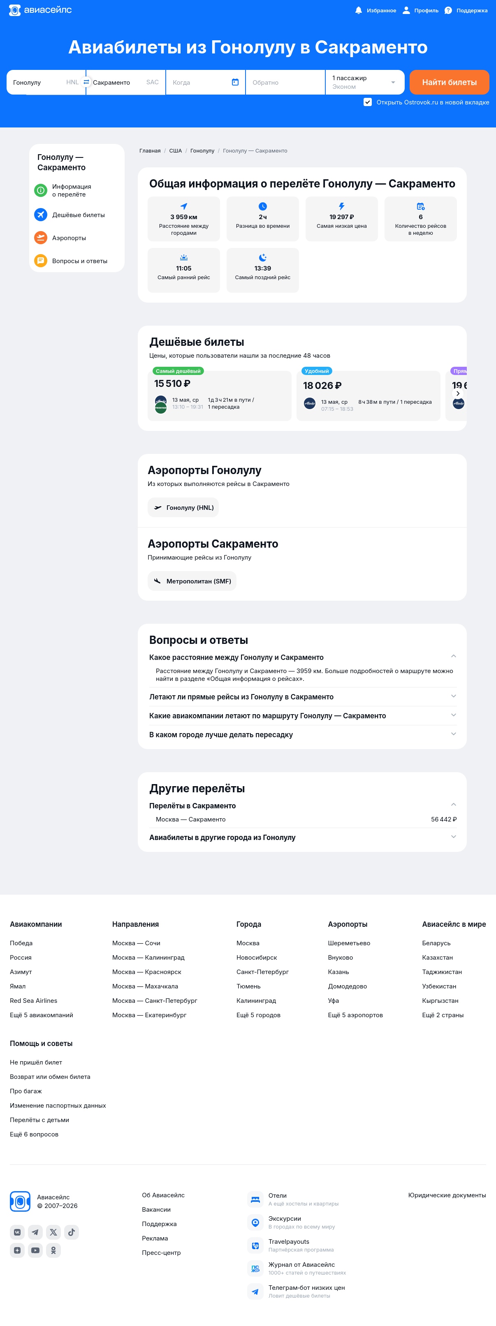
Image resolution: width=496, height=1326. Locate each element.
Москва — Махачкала (145, 986)
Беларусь (436, 943)
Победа (21, 943)
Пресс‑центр (161, 1253)
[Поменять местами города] (86, 81)
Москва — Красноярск (146, 972)
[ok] (53, 1250)
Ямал (17, 986)
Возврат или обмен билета (50, 1077)
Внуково (340, 957)
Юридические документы (447, 1195)
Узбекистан (439, 986)
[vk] (17, 1232)
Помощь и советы (41, 1043)
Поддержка (159, 1224)
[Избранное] (375, 10)
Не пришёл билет (36, 1062)
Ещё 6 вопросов (34, 1134)
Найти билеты (449, 82)
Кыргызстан (440, 1000)
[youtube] (35, 1250)
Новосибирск (256, 957)
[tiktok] (71, 1232)
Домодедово (347, 986)
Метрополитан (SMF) (192, 581)
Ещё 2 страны (443, 1015)
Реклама (155, 1238)
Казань (338, 972)
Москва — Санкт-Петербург (154, 1000)
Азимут (21, 972)
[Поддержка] (465, 10)
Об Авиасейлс (163, 1195)
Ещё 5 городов (258, 1015)
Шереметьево (349, 943)
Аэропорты (347, 924)
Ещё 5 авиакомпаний (41, 1015)
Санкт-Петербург (262, 972)
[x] (53, 1232)
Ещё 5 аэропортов (355, 1015)
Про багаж (26, 1091)
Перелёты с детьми (39, 1120)
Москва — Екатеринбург (149, 1015)
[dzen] (17, 1250)
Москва (248, 943)
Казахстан (437, 957)
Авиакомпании (36, 924)
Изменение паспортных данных (58, 1105)
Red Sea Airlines (33, 1000)
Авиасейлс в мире (454, 924)
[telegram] (35, 1232)
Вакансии (156, 1209)
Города (249, 924)
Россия (21, 957)
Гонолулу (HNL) (183, 507)
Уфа (333, 1000)
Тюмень (248, 986)
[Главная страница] (40, 10)
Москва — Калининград (148, 957)
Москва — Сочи (136, 943)
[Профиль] (420, 10)
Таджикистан (442, 972)
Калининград (256, 1000)
